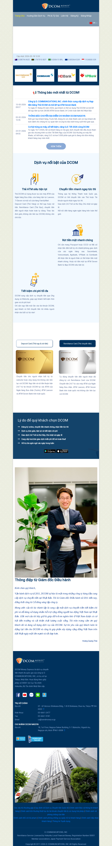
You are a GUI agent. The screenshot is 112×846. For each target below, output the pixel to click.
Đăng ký (75, 16)
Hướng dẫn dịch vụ (36, 16)
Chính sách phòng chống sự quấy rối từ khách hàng (59, 818)
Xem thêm (56, 146)
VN (93, 23)
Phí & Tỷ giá (53, 16)
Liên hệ (64, 16)
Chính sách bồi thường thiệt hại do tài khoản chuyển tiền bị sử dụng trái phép (52, 811)
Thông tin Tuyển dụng (61, 821)
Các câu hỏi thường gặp (24, 808)
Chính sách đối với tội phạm (25, 818)
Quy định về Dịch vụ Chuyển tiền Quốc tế (51, 808)
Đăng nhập (86, 16)
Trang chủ (20, 16)
